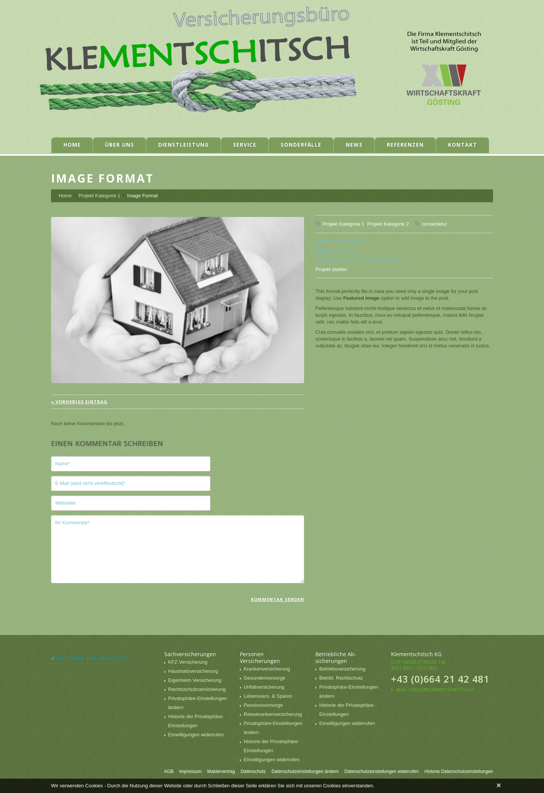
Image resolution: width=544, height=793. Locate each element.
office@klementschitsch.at (442, 689)
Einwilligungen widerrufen (196, 734)
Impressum (190, 771)
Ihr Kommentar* (177, 549)
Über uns (119, 144)
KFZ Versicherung (187, 662)
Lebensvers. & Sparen (268, 696)
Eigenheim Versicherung (194, 680)
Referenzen (405, 144)
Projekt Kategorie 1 (100, 195)
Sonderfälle (301, 144)
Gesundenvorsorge (265, 678)
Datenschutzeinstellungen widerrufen (382, 771)
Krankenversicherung (267, 669)
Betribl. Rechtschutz (341, 678)
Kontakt (462, 144)
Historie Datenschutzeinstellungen (459, 771)
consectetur (434, 224)
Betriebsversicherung (342, 669)
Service (245, 144)
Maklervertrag (221, 771)
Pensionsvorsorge (263, 705)
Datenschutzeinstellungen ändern (305, 771)
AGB (168, 771)
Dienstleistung (183, 144)
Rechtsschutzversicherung (197, 689)
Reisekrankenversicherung (273, 714)
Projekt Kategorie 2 (388, 224)
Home (72, 144)
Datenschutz (253, 771)
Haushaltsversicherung (193, 671)
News (354, 144)
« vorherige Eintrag (79, 401)
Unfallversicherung (264, 687)
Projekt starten (331, 269)
